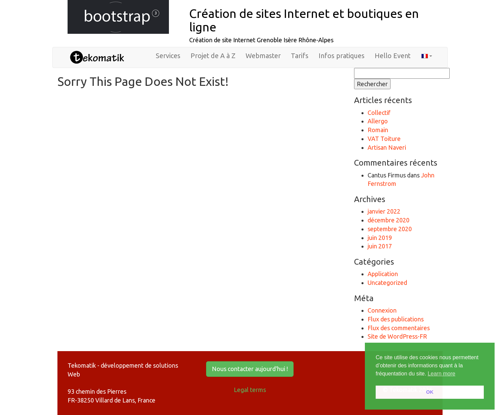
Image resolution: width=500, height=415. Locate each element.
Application (383, 273)
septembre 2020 (390, 228)
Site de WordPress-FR (397, 336)
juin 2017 (380, 246)
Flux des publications (396, 319)
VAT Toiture (384, 138)
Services (168, 55)
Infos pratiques (342, 55)
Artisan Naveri (387, 147)
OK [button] (429, 392)
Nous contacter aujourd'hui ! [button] (250, 368)
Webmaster (263, 55)
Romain (378, 129)
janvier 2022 (384, 211)
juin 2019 (380, 237)
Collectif (379, 112)
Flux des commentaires (399, 327)
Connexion (382, 310)
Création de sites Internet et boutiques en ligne (304, 20)
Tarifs (299, 55)
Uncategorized (387, 282)
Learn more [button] (441, 373)
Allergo (378, 121)
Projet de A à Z (213, 55)
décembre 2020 (388, 220)
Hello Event (392, 55)
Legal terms (250, 389)
